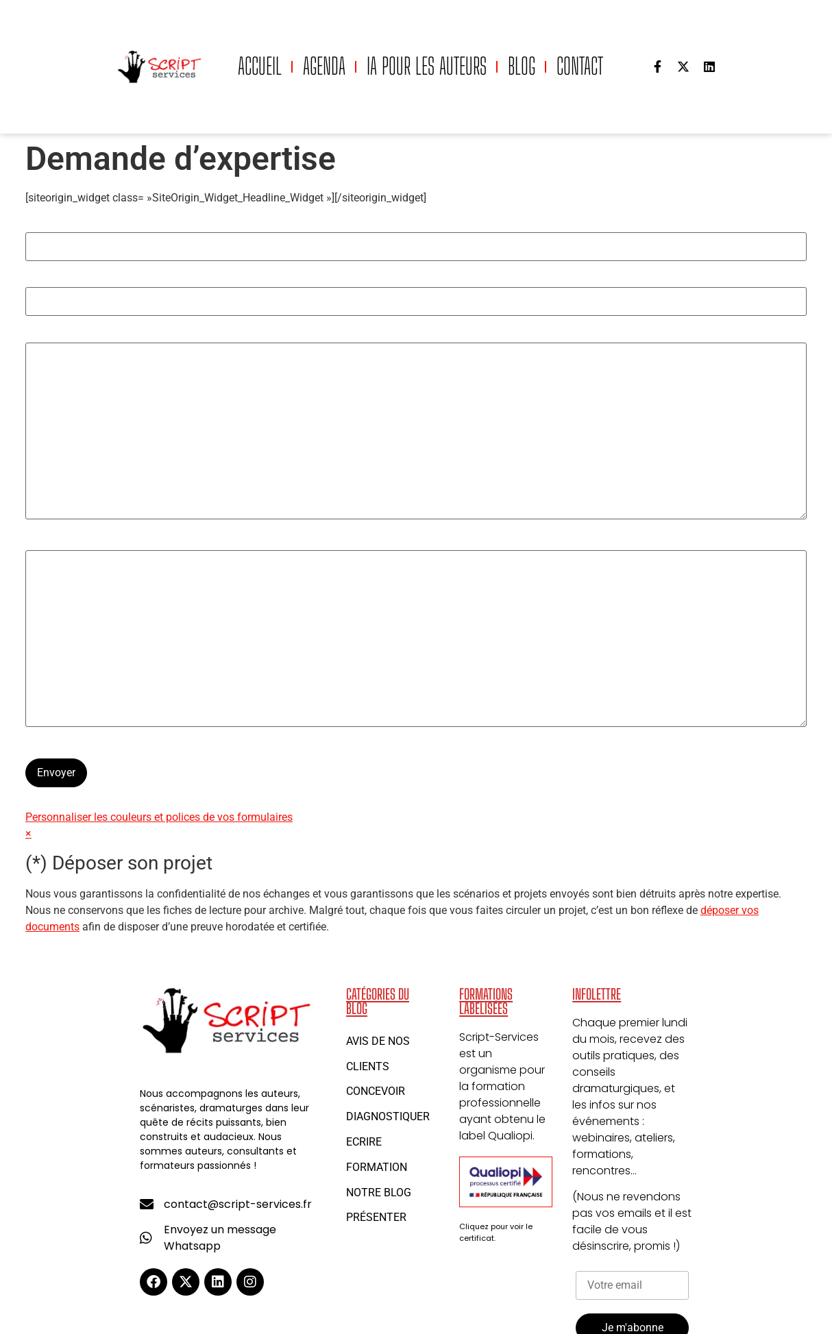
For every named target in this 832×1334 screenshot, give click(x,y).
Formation (376, 1167)
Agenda (324, 66)
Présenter (376, 1217)
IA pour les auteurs (427, 66)
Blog (521, 66)
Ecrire (364, 1141)
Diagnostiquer (388, 1116)
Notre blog (378, 1192)
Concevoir (375, 1091)
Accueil (260, 66)
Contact (579, 66)
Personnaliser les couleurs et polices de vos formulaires (159, 817)
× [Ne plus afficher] (28, 833)
